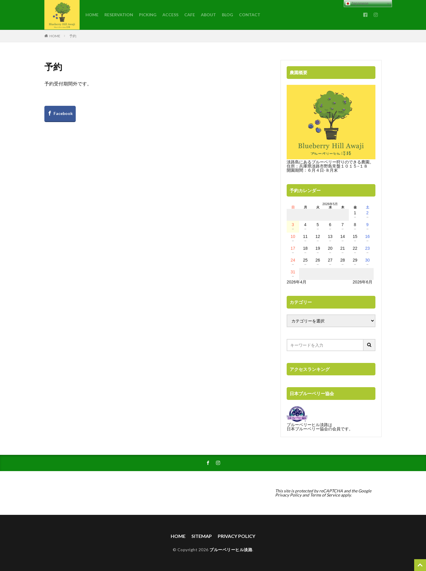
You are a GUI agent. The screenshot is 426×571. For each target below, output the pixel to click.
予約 (72, 36)
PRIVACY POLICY (236, 536)
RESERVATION (118, 14)
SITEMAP (201, 536)
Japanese (357, 3)
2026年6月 (362, 282)
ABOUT (208, 14)
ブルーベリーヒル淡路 (230, 549)
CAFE (189, 14)
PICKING (147, 14)
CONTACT (249, 14)
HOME (92, 14)
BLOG (227, 14)
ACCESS (170, 14)
